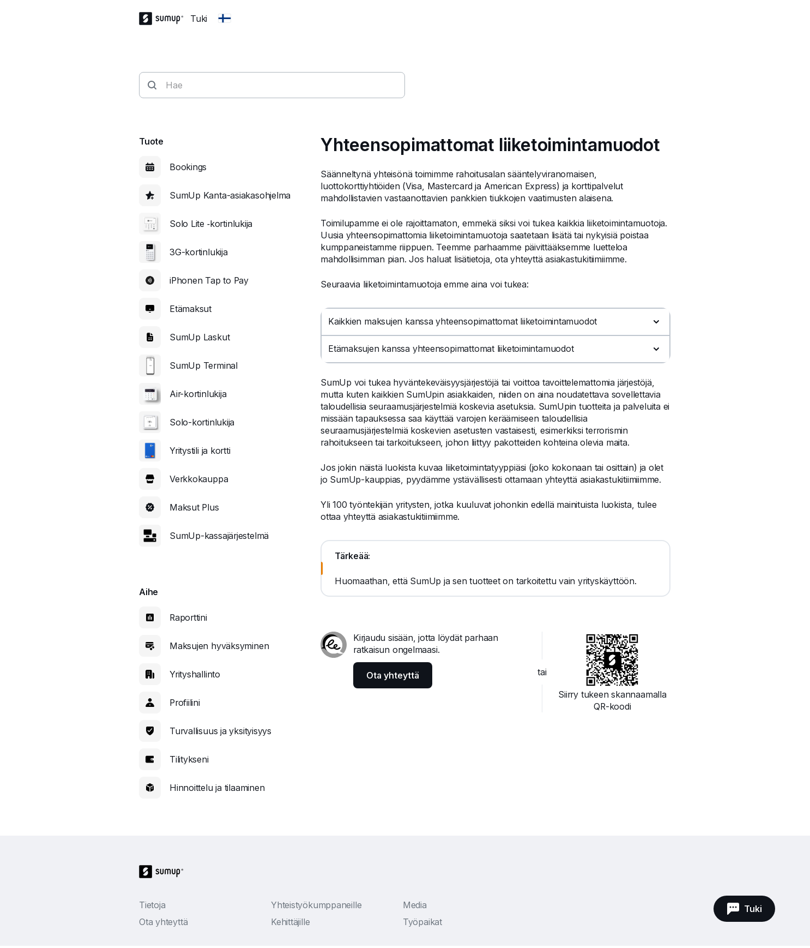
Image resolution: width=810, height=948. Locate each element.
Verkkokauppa (199, 478)
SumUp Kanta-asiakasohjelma (230, 195)
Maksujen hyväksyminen (219, 645)
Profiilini (185, 702)
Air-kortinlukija (198, 393)
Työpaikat (422, 921)
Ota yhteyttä (163, 921)
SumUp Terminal (204, 365)
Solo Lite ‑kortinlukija (211, 223)
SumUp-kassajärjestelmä (219, 535)
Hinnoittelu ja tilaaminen (217, 787)
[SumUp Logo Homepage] (164, 18)
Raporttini (188, 617)
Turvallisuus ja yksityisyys (220, 730)
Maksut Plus (194, 507)
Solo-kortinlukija (202, 422)
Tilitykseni (189, 759)
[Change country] (224, 18)
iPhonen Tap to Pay (209, 280)
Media (415, 904)
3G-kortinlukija (199, 252)
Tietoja (152, 904)
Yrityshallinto (195, 674)
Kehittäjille (290, 921)
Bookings (188, 166)
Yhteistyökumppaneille (316, 904)
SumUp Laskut (199, 337)
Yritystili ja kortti (200, 450)
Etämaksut (190, 308)
